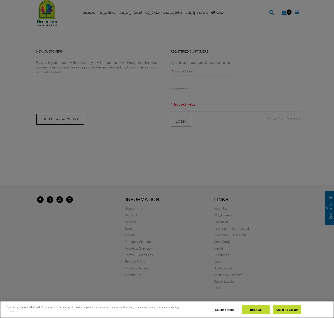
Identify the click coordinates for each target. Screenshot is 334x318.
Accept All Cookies (287, 309)
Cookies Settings (224, 309)
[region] (167, 309)
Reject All (256, 309)
